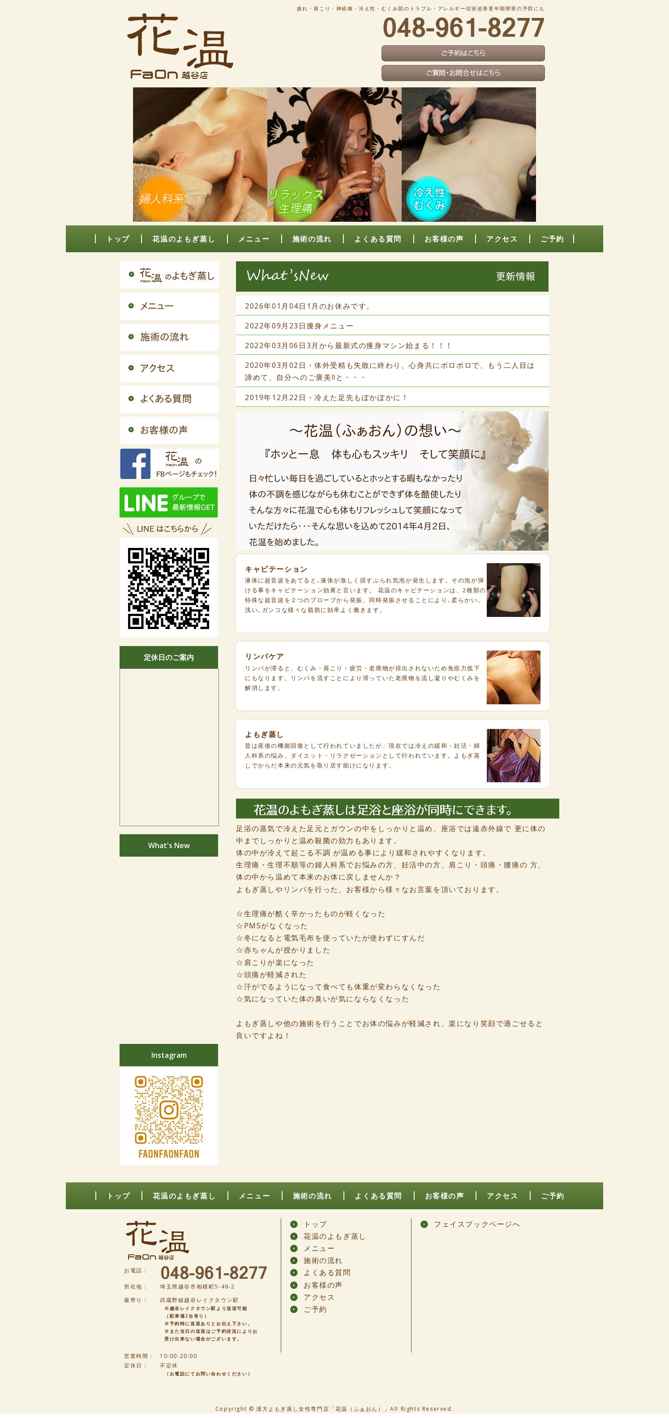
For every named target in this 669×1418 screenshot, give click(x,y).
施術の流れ (312, 238)
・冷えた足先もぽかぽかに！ (358, 397)
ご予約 (552, 238)
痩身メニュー (330, 326)
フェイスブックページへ (477, 1224)
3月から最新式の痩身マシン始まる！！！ (380, 345)
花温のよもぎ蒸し (183, 238)
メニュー (254, 238)
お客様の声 (444, 238)
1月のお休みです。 (340, 306)
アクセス (502, 238)
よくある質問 (378, 238)
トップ (118, 238)
